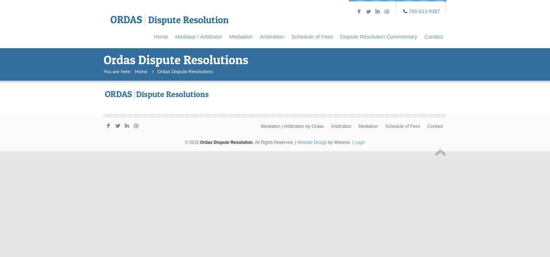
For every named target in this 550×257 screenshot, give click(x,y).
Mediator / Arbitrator (198, 37)
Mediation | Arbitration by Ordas (292, 126)
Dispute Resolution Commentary (378, 37)
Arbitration (272, 37)
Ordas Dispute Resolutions (185, 71)
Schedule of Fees (312, 37)
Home (161, 37)
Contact (433, 37)
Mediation (240, 37)
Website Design (312, 142)
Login (360, 142)
